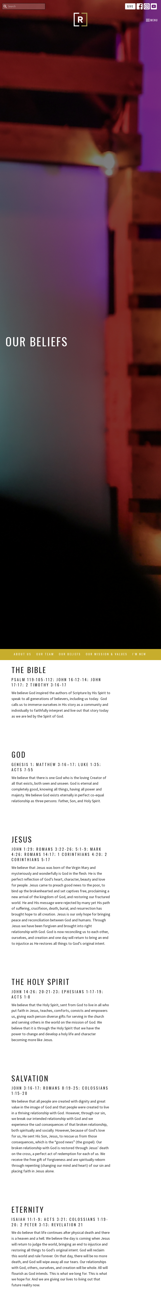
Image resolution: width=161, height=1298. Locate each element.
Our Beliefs (70, 654)
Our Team (45, 654)
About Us (23, 654)
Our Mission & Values (107, 654)
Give (130, 6)
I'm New (139, 654)
